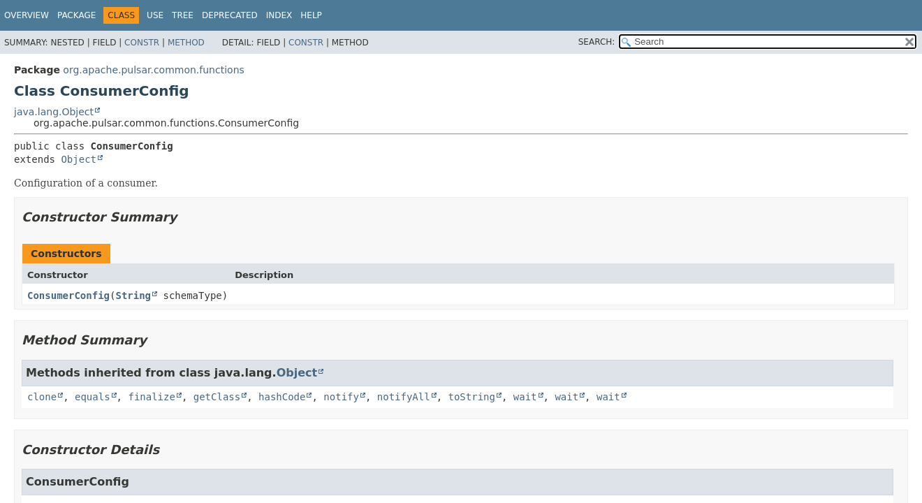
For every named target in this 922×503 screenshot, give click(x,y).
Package (76, 15)
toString (471, 396)
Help (311, 15)
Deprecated (230, 15)
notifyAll (403, 396)
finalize (151, 396)
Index (279, 15)
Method (186, 43)
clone (42, 396)
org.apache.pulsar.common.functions (153, 69)
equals (92, 396)
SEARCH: (596, 42)
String (133, 295)
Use (155, 15)
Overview (26, 15)
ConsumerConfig (68, 295)
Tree (182, 15)
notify (341, 396)
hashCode (281, 396)
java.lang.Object (54, 111)
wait (525, 396)
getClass (216, 396)
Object (78, 159)
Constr (141, 43)
